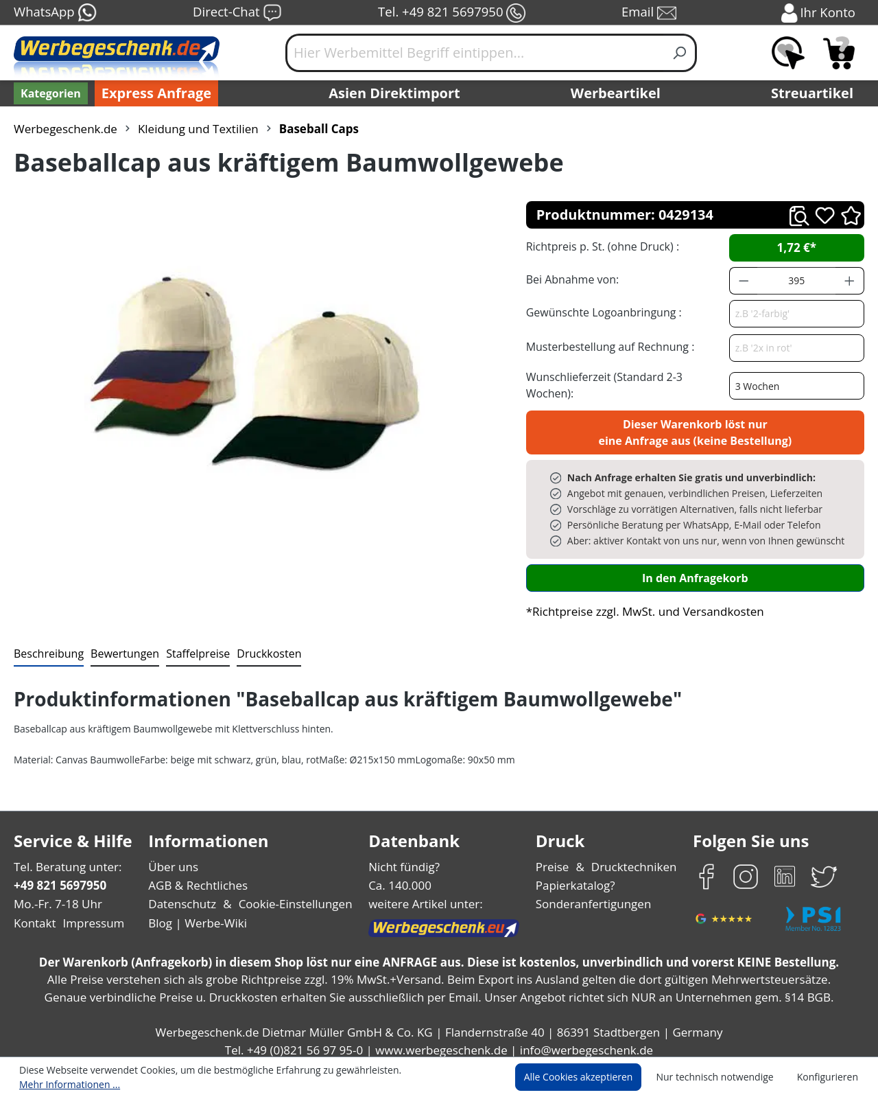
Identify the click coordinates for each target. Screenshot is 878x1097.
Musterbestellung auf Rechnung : (606, 346)
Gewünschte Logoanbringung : (601, 312)
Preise (554, 859)
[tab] (47, 646)
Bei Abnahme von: (570, 279)
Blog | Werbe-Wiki (196, 915)
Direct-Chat (237, 13)
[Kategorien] (49, 93)
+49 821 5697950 (59, 877)
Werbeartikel (617, 93)
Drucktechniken (632, 859)
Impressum (89, 915)
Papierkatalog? (576, 877)
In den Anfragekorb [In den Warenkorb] (695, 570)
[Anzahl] (796, 281)
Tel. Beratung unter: (64, 859)
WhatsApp (54, 13)
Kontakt (34, 915)
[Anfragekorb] (839, 52)
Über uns (173, 859)
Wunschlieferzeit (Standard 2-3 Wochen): (626, 380)
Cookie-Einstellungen (291, 896)
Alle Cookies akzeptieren (591, 1077)
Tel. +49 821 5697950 (451, 13)
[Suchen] (680, 53)
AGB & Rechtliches (199, 877)
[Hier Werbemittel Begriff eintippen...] (474, 53)
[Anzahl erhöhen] (849, 281)
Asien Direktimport (394, 93)
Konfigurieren (829, 1077)
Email (650, 13)
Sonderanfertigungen (592, 896)
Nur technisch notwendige (722, 1077)
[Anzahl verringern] (743, 281)
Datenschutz (182, 896)
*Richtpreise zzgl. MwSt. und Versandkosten (640, 603)
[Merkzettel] (788, 52)
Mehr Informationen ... (436, 1077)
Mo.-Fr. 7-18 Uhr (56, 896)
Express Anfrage (153, 93)
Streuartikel (815, 93)
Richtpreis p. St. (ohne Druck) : (601, 246)
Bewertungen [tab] (120, 645)
